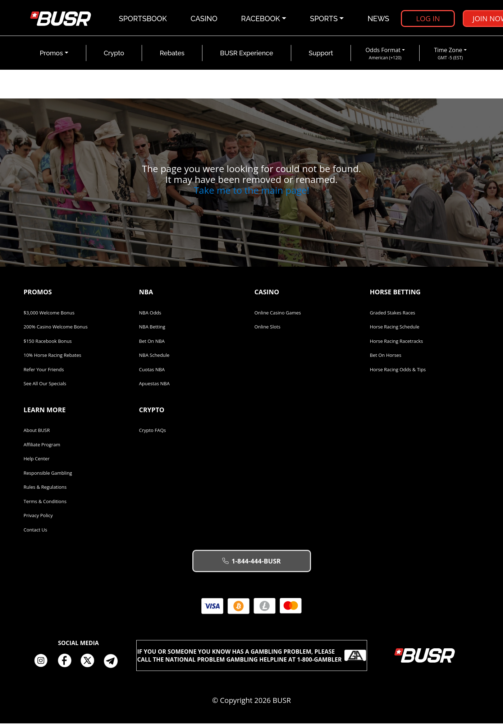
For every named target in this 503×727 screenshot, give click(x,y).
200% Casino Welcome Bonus (56, 330)
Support (321, 57)
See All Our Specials (45, 387)
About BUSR (37, 434)
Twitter (90, 664)
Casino (204, 19)
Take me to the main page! (251, 194)
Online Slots (267, 330)
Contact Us (35, 533)
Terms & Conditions (45, 505)
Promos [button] (51, 57)
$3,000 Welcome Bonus (49, 316)
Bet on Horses (386, 359)
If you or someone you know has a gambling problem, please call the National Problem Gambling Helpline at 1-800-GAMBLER (251, 659)
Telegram (114, 664)
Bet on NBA (152, 344)
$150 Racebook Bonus (48, 344)
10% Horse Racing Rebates (52, 359)
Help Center (37, 462)
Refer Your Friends (44, 373)
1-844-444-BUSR (251, 565)
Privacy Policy (38, 519)
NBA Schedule (154, 359)
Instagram (43, 664)
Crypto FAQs (152, 434)
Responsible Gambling (48, 476)
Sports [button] (324, 19)
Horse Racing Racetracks (396, 344)
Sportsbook (143, 19)
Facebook (67, 664)
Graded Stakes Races (392, 316)
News (378, 19)
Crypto (114, 57)
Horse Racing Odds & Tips (398, 373)
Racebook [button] (261, 19)
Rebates (172, 57)
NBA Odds (150, 316)
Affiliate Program (42, 448)
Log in (428, 19)
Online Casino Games (278, 316)
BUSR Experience (246, 57)
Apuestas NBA (154, 387)
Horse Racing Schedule (395, 330)
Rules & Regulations (45, 491)
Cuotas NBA (152, 373)
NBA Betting (152, 330)
